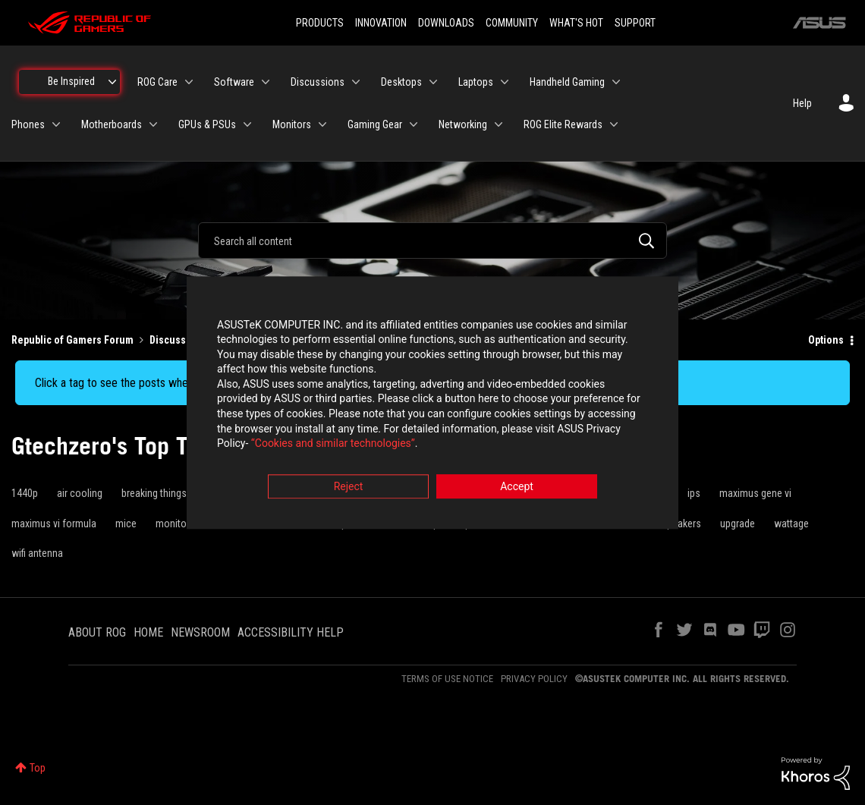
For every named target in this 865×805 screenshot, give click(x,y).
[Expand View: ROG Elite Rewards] (613, 124)
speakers (681, 523)
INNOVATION (381, 23)
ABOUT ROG (97, 632)
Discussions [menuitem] (317, 82)
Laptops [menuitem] (475, 82)
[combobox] (432, 240)
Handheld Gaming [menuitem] (567, 82)
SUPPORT (635, 23)
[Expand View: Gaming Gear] (413, 124)
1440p (24, 493)
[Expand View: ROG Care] (189, 82)
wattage (791, 523)
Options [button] (826, 340)
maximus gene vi (755, 493)
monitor (173, 523)
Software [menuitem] (234, 82)
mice (126, 523)
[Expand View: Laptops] (504, 82)
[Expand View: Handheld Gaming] (616, 82)
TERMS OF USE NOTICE (447, 678)
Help (802, 103)
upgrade (737, 523)
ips (693, 493)
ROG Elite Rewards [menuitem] (563, 124)
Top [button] (38, 768)
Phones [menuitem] (28, 124)
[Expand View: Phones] (56, 124)
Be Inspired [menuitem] (71, 81)
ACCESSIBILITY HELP (290, 632)
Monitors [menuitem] (291, 124)
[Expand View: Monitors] (322, 124)
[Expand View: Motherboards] (153, 124)
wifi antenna (37, 553)
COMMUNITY (512, 23)
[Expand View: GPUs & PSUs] (247, 124)
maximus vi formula (53, 523)
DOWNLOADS (446, 23)
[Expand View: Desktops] (433, 82)
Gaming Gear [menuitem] (375, 124)
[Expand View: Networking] (498, 124)
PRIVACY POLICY (534, 678)
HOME (148, 632)
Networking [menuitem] (463, 124)
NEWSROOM (200, 632)
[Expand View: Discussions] (355, 82)
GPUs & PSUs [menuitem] (207, 124)
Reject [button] (348, 486)
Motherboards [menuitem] (111, 124)
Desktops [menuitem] (401, 82)
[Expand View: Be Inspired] (112, 82)
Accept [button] (516, 486)
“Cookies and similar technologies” (333, 444)
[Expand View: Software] (265, 82)
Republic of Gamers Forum (72, 340)
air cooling (79, 493)
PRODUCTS (320, 23)
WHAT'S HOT (576, 23)
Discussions (177, 340)
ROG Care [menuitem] (157, 82)
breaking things (154, 493)
